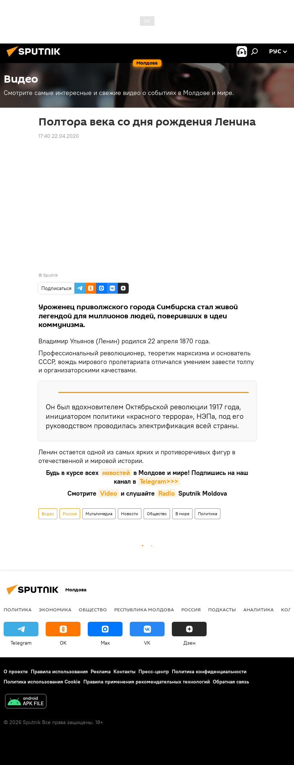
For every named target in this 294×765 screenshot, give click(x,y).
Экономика (55, 609)
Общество (157, 513)
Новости (129, 513)
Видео (48, 513)
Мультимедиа (99, 513)
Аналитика (258, 609)
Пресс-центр (153, 671)
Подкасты (222, 609)
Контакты (124, 671)
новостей (116, 472)
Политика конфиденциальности (209, 671)
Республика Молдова (144, 609)
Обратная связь (231, 681)
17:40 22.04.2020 (58, 136)
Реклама (101, 671)
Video (108, 493)
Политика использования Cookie (42, 681)
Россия (70, 513)
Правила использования (59, 671)
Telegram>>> (159, 481)
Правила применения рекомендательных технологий (146, 681)
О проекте (16, 671)
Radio (166, 493)
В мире (182, 513)
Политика (207, 513)
